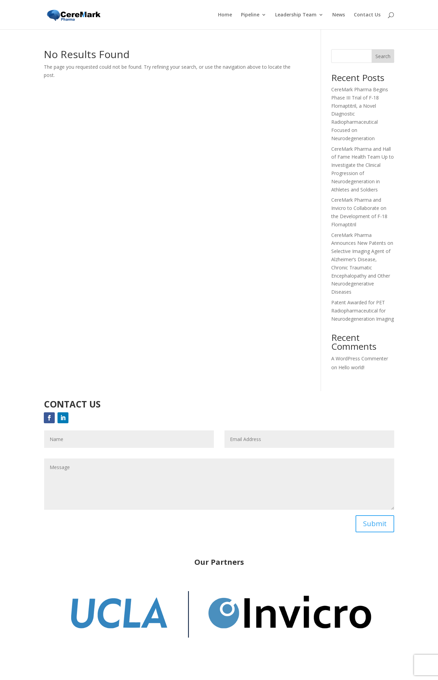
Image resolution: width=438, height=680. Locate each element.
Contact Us (367, 15)
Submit (375, 523)
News (338, 15)
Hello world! (351, 367)
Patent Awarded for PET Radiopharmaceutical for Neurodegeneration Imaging (362, 310)
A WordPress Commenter (359, 358)
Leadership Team (296, 15)
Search (382, 56)
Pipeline (250, 15)
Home (225, 15)
